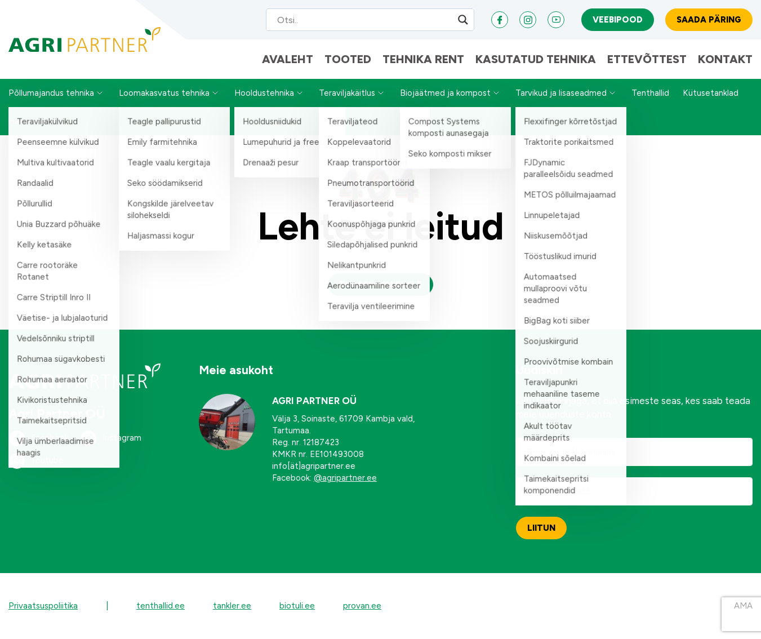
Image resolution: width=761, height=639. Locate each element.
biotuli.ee (297, 606)
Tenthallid (650, 93)
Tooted (347, 59)
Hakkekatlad (32, 121)
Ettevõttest (647, 59)
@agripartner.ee (345, 478)
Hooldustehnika (264, 93)
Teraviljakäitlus (347, 93)
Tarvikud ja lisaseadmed (561, 93)
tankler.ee (232, 606)
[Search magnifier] (463, 19)
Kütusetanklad (710, 93)
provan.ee (362, 606)
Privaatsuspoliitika (43, 606)
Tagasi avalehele (380, 284)
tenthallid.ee (160, 606)
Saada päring (709, 20)
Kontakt (725, 59)
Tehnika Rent (423, 59)
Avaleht (287, 59)
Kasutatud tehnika (535, 59)
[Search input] (359, 19)
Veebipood (618, 20)
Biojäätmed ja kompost (445, 93)
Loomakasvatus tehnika (164, 93)
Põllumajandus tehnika (51, 93)
